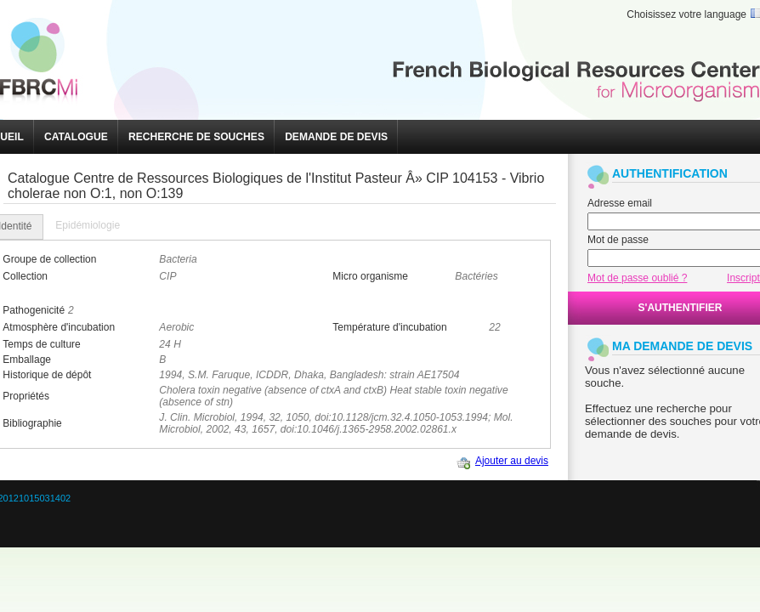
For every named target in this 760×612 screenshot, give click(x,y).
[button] (76, 137)
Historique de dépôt (47, 375)
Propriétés (26, 396)
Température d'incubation (389, 327)
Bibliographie (32, 423)
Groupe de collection (49, 259)
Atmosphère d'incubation (59, 327)
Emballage (27, 360)
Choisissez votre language (686, 14)
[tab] (87, 226)
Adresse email (619, 203)
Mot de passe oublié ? (637, 278)
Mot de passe (618, 240)
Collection (25, 276)
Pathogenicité (34, 310)
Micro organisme (370, 276)
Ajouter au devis (511, 461)
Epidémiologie (87, 225)
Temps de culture (41, 344)
